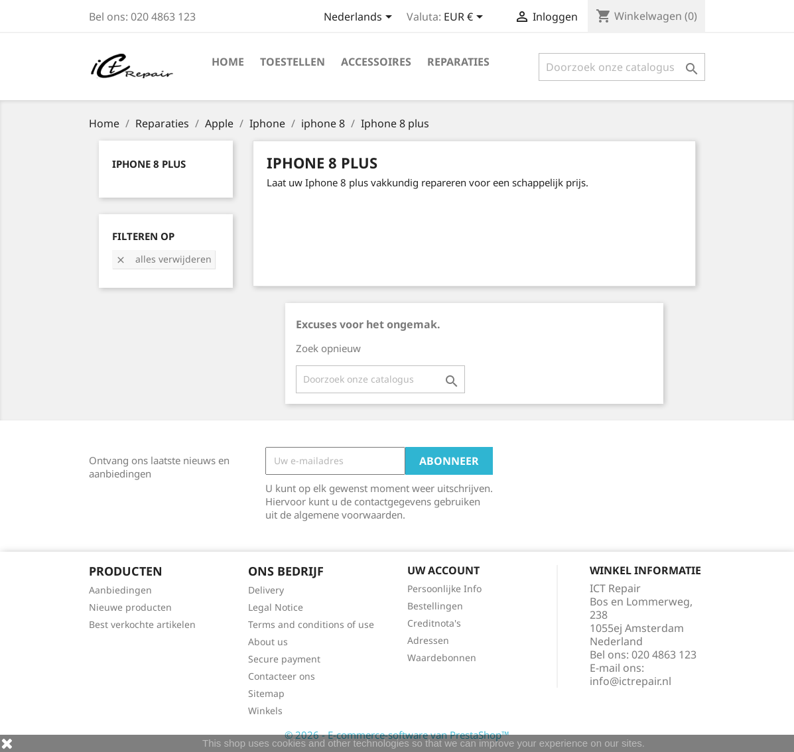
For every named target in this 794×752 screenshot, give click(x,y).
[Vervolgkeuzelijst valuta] (466, 18)
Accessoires (376, 61)
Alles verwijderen (163, 259)
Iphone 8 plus (149, 163)
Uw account (443, 570)
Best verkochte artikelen (142, 624)
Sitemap (266, 693)
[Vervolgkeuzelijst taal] (360, 18)
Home (228, 61)
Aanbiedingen (120, 590)
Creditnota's (434, 623)
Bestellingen (435, 605)
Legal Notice (275, 607)
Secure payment (284, 659)
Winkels (265, 710)
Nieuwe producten (130, 607)
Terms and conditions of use (311, 624)
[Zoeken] (622, 67)
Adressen (428, 640)
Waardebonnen (441, 657)
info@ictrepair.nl (630, 681)
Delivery (266, 590)
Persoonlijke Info (444, 588)
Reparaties (458, 61)
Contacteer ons (281, 676)
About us (268, 641)
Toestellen (292, 61)
